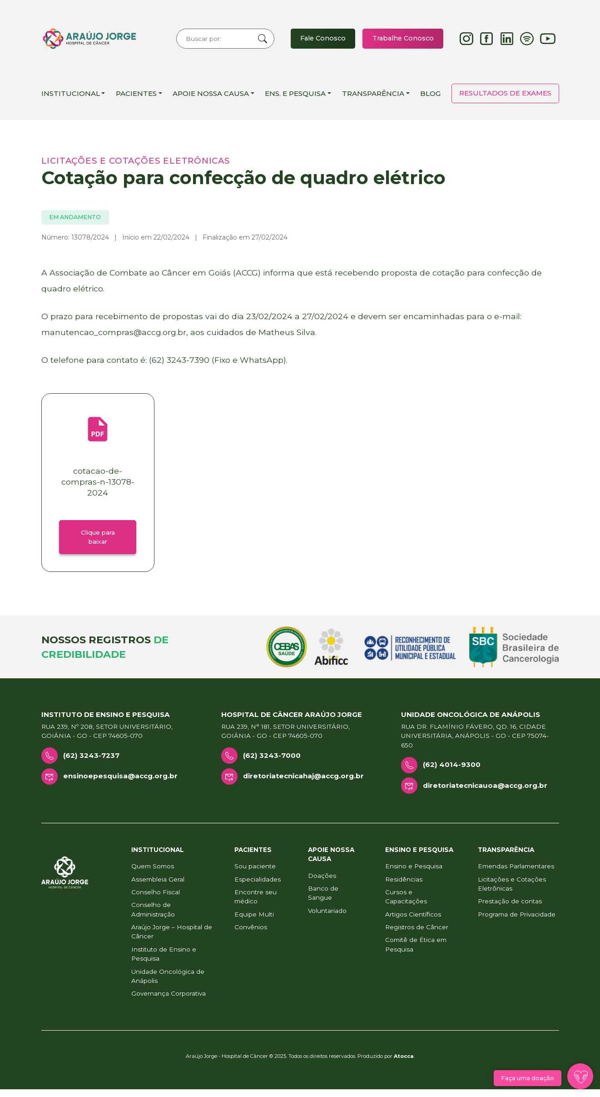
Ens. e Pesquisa (295, 97)
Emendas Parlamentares (516, 873)
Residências (403, 887)
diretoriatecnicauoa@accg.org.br (485, 793)
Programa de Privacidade (516, 922)
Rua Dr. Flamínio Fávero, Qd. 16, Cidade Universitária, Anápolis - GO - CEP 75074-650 (475, 743)
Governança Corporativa (168, 1001)
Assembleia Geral (157, 887)
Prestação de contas (510, 909)
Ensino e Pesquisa (413, 873)
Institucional (70, 97)
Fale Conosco (319, 40)
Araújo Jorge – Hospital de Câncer (171, 939)
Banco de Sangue (323, 900)
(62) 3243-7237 (91, 763)
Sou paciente (255, 873)
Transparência (373, 97)
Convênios (250, 934)
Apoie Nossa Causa (211, 97)
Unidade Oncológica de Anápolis (167, 984)
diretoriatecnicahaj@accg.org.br (303, 783)
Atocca (404, 1064)
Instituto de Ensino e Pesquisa (163, 961)
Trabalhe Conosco (401, 40)
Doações (322, 883)
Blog (430, 97)
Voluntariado (327, 918)
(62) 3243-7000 (272, 763)
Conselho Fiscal (155, 899)
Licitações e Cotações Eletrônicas (512, 891)
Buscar (257, 40)
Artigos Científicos (413, 922)
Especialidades (257, 887)
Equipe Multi (254, 922)
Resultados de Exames (505, 96)
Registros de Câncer (416, 934)
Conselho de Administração (153, 917)
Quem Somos (152, 873)
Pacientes (136, 97)
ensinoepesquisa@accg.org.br (120, 783)
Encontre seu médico (255, 904)
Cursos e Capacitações (406, 904)
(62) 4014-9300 (452, 772)
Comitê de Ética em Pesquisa (415, 952)
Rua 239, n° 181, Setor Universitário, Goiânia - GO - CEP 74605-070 (285, 739)
